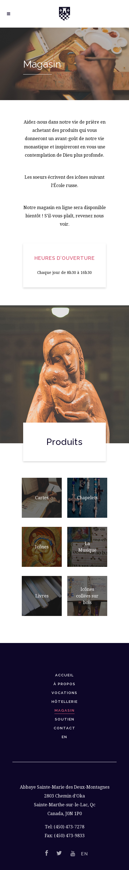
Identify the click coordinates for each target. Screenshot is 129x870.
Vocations (64, 693)
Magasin (65, 710)
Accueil (64, 675)
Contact (65, 728)
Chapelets (87, 497)
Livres (42, 596)
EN (64, 737)
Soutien (64, 719)
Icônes (42, 546)
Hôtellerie (65, 702)
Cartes (42, 497)
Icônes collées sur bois (87, 596)
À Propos (64, 684)
